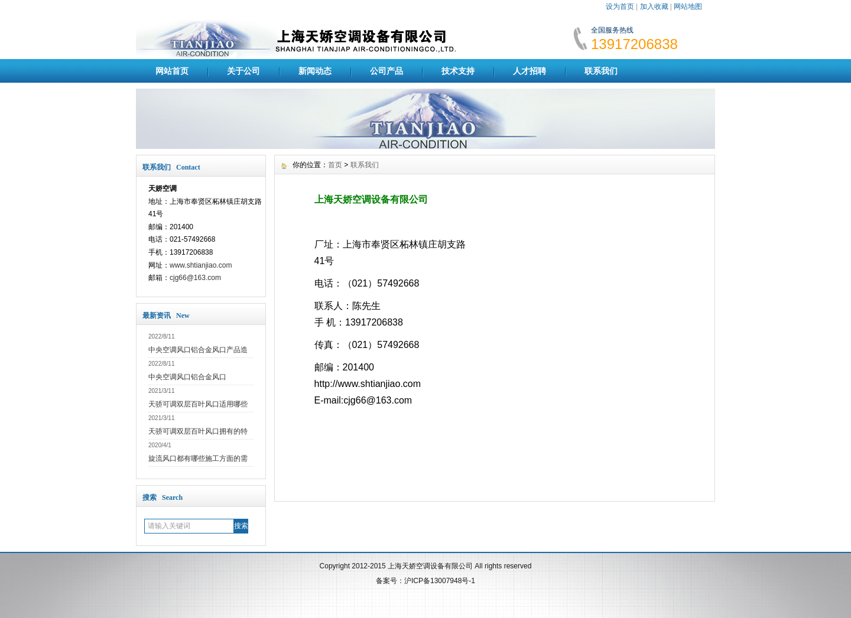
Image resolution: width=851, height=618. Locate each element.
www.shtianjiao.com (201, 265)
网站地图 (688, 6)
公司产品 (386, 71)
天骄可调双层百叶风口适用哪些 (198, 404)
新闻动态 (315, 71)
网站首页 (172, 71)
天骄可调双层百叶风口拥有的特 (198, 431)
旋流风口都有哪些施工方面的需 (198, 458)
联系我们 (601, 71)
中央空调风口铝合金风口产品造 (198, 350)
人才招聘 (529, 71)
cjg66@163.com (195, 278)
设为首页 (620, 6)
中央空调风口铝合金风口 (187, 377)
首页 (335, 165)
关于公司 (243, 71)
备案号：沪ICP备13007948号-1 (425, 581)
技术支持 (458, 71)
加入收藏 (654, 6)
